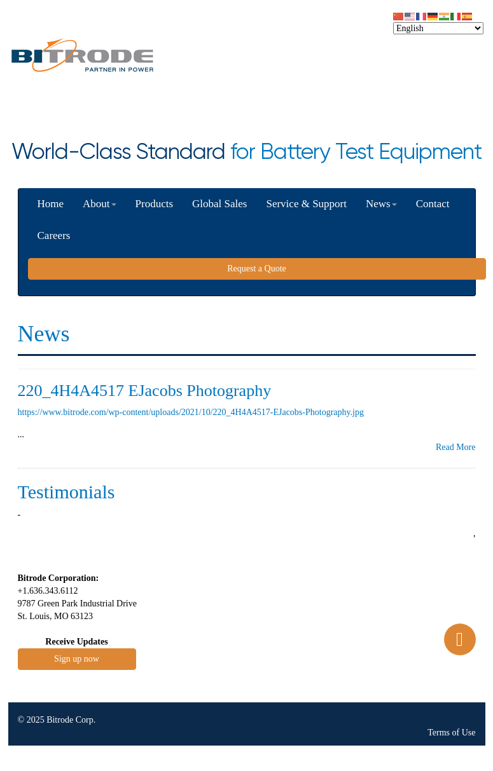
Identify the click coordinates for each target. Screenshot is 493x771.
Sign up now (76, 659)
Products (154, 204)
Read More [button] (456, 447)
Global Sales (219, 204)
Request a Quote (256, 268)
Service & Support (306, 204)
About (99, 204)
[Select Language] (438, 28)
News (381, 204)
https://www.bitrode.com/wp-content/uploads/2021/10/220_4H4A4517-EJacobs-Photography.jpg (191, 412)
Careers (54, 235)
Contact (433, 204)
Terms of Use (451, 732)
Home (51, 204)
